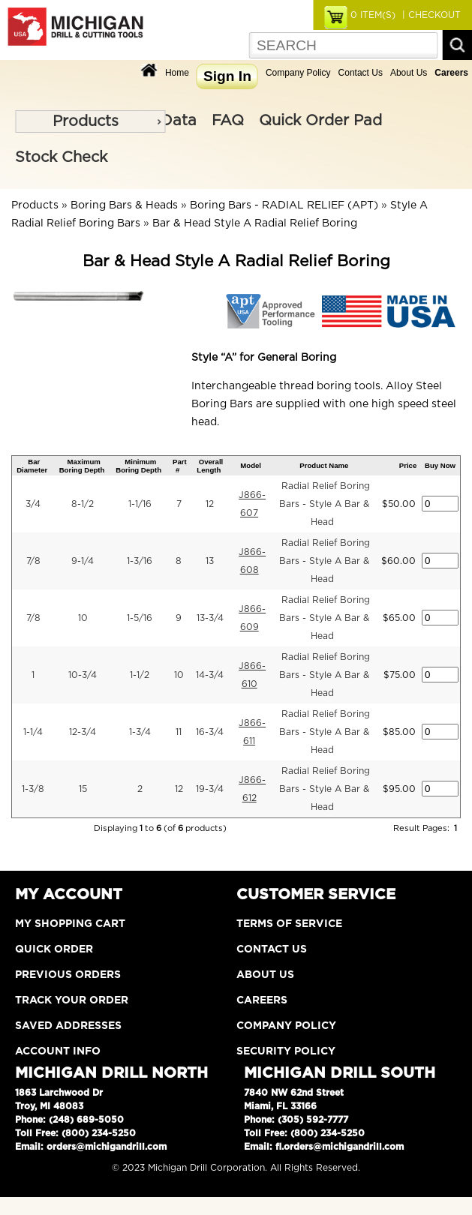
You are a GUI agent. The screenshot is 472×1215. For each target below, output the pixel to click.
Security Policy (285, 1051)
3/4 (33, 504)
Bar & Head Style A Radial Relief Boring (254, 223)
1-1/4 (33, 732)
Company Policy (298, 73)
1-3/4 (140, 732)
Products (86, 121)
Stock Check (61, 157)
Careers (261, 1000)
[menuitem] (90, 121)
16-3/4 (210, 732)
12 (210, 504)
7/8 (33, 561)
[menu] (90, 121)
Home (177, 73)
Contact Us (360, 73)
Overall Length (210, 466)
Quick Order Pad (320, 120)
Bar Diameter (32, 466)
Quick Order (54, 949)
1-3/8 (33, 789)
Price (407, 465)
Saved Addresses (68, 1026)
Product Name (323, 465)
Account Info (58, 1051)
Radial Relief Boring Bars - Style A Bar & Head (324, 504)
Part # (180, 466)
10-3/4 (82, 675)
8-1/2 (82, 504)
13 (210, 561)
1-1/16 (140, 504)
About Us (408, 73)
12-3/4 (82, 732)
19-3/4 (210, 789)
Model (250, 465)
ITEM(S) (372, 15)
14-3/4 (210, 675)
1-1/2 (139, 675)
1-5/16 (139, 618)
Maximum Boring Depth (82, 466)
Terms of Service (289, 924)
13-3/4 (210, 618)
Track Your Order (71, 1000)
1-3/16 (139, 561)
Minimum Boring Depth (138, 466)
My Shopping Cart (70, 924)
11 (179, 732)
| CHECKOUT (430, 15)
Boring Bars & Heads (124, 205)
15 (83, 789)
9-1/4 (82, 561)
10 (83, 618)
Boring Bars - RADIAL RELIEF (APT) (284, 205)
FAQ (228, 120)
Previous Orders (68, 975)
